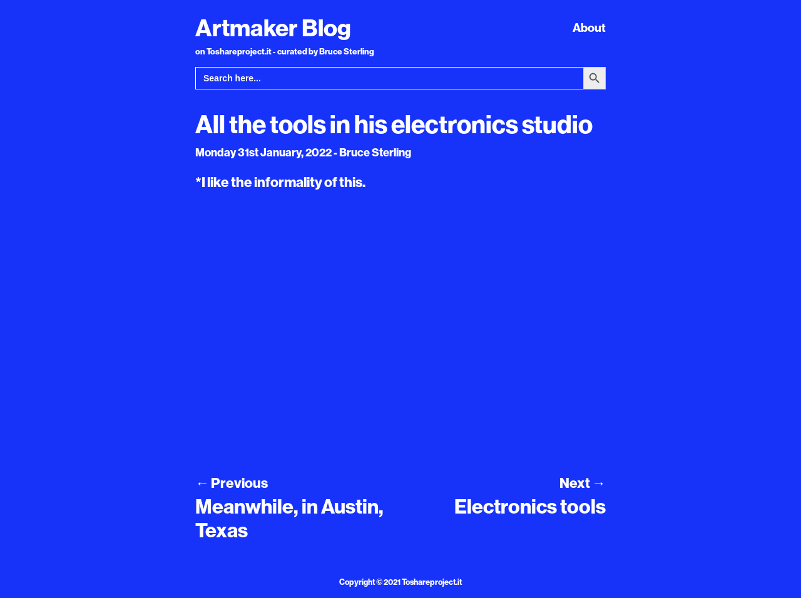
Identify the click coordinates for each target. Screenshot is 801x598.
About (589, 27)
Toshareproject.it (432, 582)
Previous (231, 483)
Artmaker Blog (273, 28)
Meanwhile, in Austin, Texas (289, 518)
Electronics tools (530, 506)
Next (582, 483)
